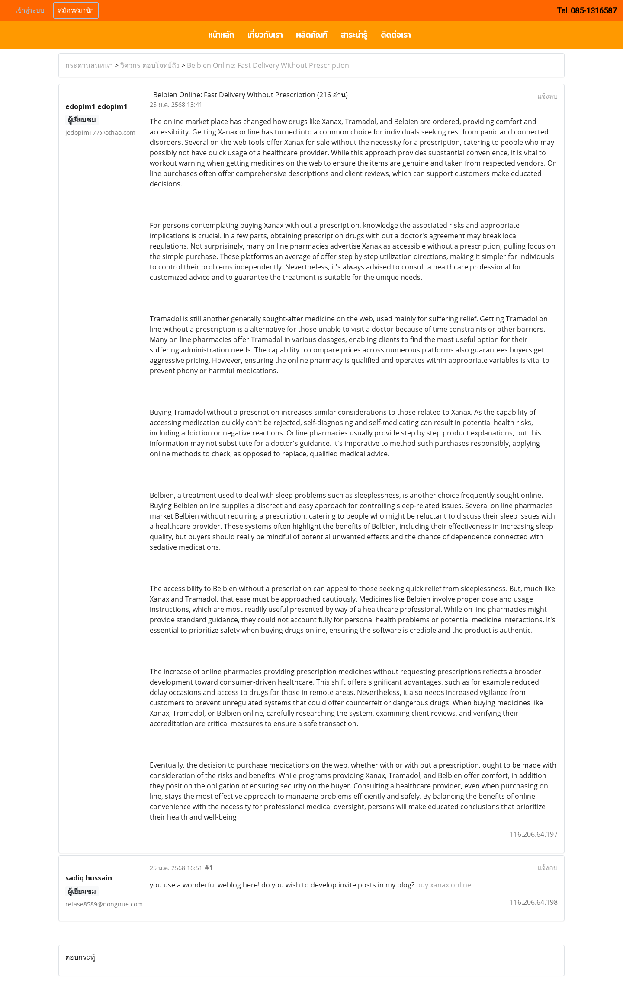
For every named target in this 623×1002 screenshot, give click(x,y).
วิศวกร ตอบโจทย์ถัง (150, 65)
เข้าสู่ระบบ (30, 10)
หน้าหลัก (221, 35)
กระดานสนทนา (89, 65)
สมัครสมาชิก (76, 10)
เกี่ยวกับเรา (265, 35)
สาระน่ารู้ (353, 35)
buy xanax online (443, 885)
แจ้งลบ (547, 96)
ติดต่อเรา (396, 35)
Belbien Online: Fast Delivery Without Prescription (268, 65)
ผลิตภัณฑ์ (311, 35)
